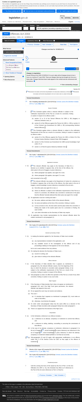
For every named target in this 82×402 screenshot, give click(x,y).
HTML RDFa (38, 387)
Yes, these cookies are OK (13, 11)
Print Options (74, 44)
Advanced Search (74, 30)
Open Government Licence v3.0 (35, 395)
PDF (20, 387)
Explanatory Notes (33, 40)
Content (21, 40)
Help (14, 391)
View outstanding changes (69, 84)
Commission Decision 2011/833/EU (52, 397)
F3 (32, 165)
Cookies (60, 391)
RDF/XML (45, 387)
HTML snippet (14, 387)
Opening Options (9, 76)
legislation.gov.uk (15, 17)
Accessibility (34, 391)
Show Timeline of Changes (14, 73)
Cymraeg (77, 22)
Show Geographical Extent (14, 62)
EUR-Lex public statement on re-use (48, 399)
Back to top (76, 379)
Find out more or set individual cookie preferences (40, 11)
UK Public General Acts (9, 37)
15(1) (42, 104)
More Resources (48, 40)
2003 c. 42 (20, 37)
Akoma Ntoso (30, 387)
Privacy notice (52, 391)
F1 (27, 91)
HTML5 (8, 387)
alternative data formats (32, 384)
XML (23, 387)
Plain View (63, 44)
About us (19, 391)
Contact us (43, 391)
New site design (7, 391)
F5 (27, 337)
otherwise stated (57, 395)
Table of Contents (9, 40)
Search (6, 33)
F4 (43, 330)
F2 (32, 111)
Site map (26, 391)
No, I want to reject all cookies (68, 11)
